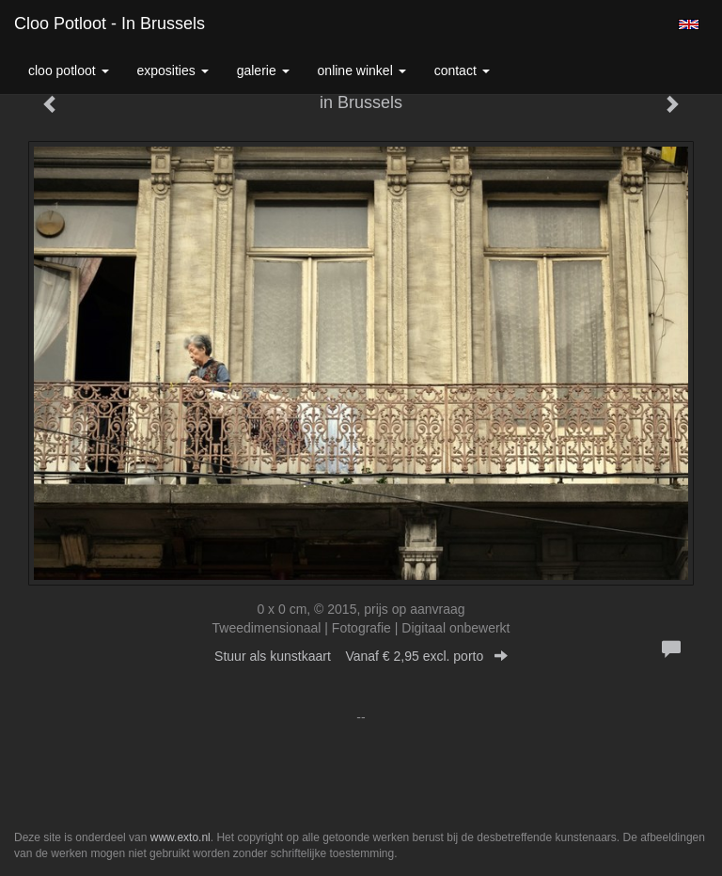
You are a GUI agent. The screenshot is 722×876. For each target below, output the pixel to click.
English (688, 24)
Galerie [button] (263, 70)
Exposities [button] (173, 70)
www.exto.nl (180, 837)
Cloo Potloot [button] (68, 70)
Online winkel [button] (362, 70)
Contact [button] (462, 70)
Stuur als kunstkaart (361, 656)
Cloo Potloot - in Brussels (109, 23)
